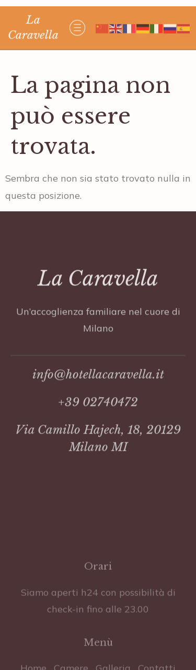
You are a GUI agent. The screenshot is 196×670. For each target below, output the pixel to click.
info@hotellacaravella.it (98, 392)
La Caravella (98, 295)
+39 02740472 (98, 419)
